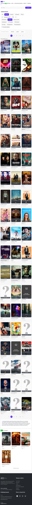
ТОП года (3, 24)
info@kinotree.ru (3, 503)
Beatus (5, 409)
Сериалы (11, 14)
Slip (22, 300)
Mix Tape (23, 149)
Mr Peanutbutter (16, 221)
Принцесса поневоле (25, 110)
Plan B (1, 319)
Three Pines (23, 319)
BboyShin (4, 409)
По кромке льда (3, 54)
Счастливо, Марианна (25, 204)
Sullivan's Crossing (13, 300)
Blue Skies (23, 55)
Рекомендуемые (17, 24)
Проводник (12, 411)
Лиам (22, 241)
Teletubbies (23, 337)
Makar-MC (26, 354)
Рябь (1, 128)
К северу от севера (14, 241)
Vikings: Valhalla (3, 412)
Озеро (22, 374)
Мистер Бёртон (13, 148)
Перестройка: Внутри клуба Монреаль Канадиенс (5, 260)
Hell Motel (23, 92)
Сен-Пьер (12, 185)
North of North (13, 242)
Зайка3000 (15, 202)
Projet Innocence (3, 242)
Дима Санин (5, 391)
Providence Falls (3, 149)
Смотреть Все (16, 468)
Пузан (12, 54)
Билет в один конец (24, 411)
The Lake (23, 375)
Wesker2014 (5, 71)
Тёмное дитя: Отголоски (14, 318)
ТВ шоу (22, 14)
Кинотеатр (4, 3)
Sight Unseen (2, 186)
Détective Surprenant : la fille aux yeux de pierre (15, 281)
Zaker (4, 409)
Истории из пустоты (4, 204)
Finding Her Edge (3, 55)
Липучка (23, 185)
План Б (2, 318)
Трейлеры (29, 3)
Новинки (10, 19)
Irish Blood (12, 92)
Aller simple (23, 412)
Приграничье (13, 128)
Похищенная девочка (4, 110)
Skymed (12, 375)
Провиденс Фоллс (3, 148)
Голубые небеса (24, 54)
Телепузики (23, 336)
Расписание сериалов (18, 3)
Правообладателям (4, 499)
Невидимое (2, 185)
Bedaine (12, 55)
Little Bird (2, 300)
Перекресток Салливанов (15, 299)
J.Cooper (5, 372)
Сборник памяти (24, 148)
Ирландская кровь (14, 91)
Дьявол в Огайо (3, 374)
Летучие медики (13, 374)
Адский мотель (24, 91)
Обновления (4, 19)
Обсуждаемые (9, 24)
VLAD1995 (6, 409)
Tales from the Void (3, 205)
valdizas (15, 221)
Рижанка (26, 202)
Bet (11, 111)
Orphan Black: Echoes (14, 319)
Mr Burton (12, 149)
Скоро (12, 3)
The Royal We (23, 111)
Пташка (2, 299)
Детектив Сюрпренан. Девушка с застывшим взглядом (15, 280)
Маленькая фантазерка (14, 336)
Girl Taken (2, 111)
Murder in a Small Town (14, 205)
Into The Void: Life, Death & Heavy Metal (26, 130)
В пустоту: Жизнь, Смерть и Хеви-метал (26, 129)
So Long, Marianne (24, 205)
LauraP (26, 316)
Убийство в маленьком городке (15, 204)
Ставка (12, 110)
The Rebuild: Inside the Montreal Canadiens (5, 262)
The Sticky (23, 186)
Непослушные (3, 91)
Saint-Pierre (12, 186)
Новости (24, 3)
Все (2, 14)
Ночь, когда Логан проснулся (5, 336)
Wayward (2, 92)
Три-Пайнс (23, 318)
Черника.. (5, 316)
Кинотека (8, 3)
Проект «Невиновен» (4, 241)
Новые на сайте (16, 19)
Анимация (17, 14)
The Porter (12, 412)
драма (17, 31)
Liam (22, 242)
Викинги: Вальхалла (3, 411)
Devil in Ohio (2, 375)
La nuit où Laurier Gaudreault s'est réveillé (5, 338)
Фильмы (6, 14)
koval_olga (5, 89)
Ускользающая (24, 299)
